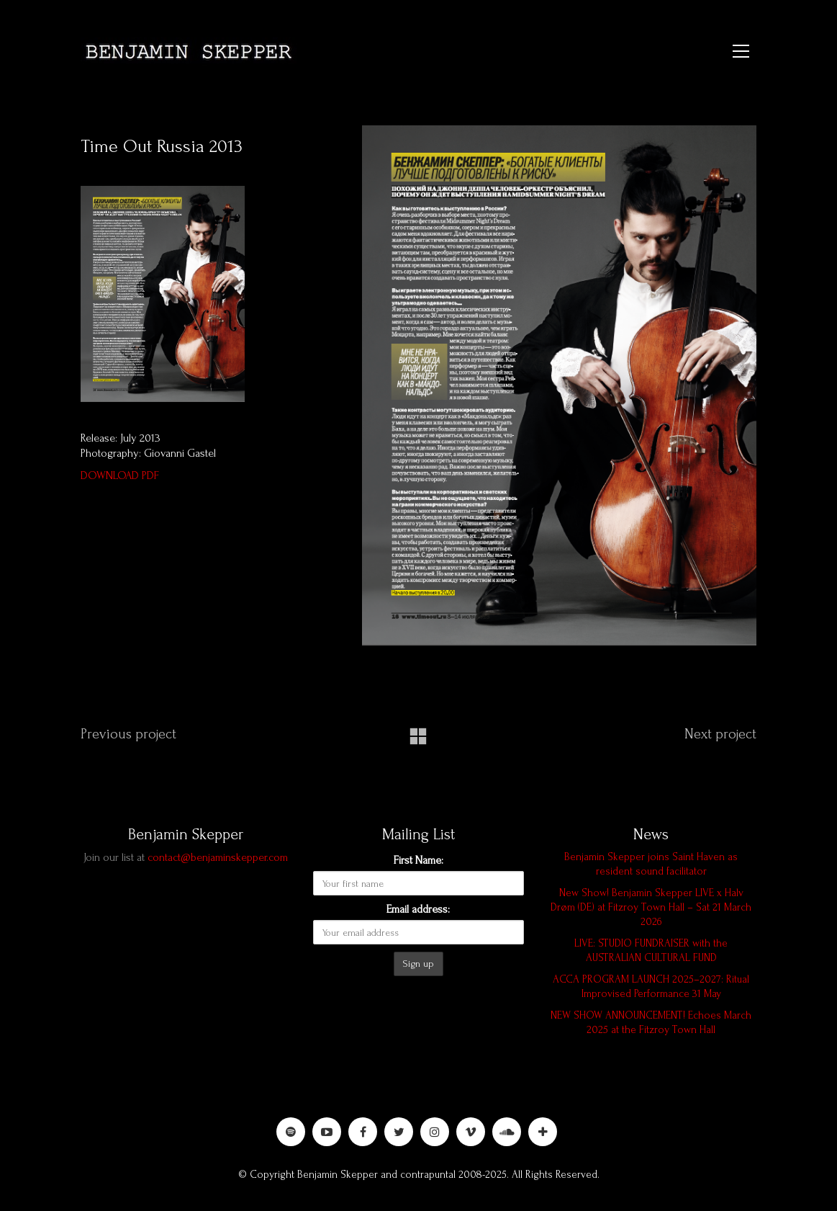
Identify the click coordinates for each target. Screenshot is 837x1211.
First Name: (418, 860)
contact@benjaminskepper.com (218, 857)
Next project (720, 734)
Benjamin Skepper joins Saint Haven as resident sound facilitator (651, 864)
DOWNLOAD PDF (120, 475)
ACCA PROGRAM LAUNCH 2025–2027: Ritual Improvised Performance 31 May (651, 986)
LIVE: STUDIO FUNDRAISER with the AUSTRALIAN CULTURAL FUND (651, 950)
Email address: (418, 909)
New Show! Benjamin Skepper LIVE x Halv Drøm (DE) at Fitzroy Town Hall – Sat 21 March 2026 (651, 907)
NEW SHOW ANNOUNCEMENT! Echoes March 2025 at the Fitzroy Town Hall (651, 1022)
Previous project (128, 734)
